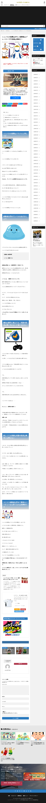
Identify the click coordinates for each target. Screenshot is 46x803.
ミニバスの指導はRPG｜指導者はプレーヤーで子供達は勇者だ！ (21, 30)
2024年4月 (37, 80)
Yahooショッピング (19, 611)
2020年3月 (37, 154)
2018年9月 (37, 211)
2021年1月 (37, 125)
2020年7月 (37, 141)
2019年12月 (37, 163)
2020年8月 (37, 138)
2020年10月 (37, 135)
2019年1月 (37, 198)
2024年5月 (37, 77)
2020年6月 (37, 144)
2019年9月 (37, 173)
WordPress (35, 799)
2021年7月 (37, 115)
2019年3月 (37, 192)
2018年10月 (37, 208)
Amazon (17, 609)
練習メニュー (17, 4)
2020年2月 (37, 157)
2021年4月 (37, 122)
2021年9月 (37, 112)
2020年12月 (37, 128)
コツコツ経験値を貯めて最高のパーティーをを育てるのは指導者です (15, 126)
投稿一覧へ (20, 663)
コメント (4, 684)
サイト (3, 706)
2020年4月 (37, 151)
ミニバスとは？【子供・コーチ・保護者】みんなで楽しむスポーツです (11, 578)
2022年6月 (37, 96)
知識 (2, 4)
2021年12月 (37, 106)
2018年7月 (37, 217)
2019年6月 (37, 182)
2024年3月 (37, 84)
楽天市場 (23, 609)
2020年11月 (37, 131)
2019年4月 (37, 189)
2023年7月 (37, 90)
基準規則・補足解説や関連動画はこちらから (12, 783)
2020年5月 (37, 147)
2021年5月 (37, 119)
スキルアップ (6, 4)
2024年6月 (37, 74)
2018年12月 (37, 201)
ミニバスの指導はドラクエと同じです (11, 115)
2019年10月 (37, 170)
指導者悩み (12, 4)
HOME (3, 30)
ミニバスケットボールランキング (38, 64)
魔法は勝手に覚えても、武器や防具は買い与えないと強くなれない (15, 120)
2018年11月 (37, 205)
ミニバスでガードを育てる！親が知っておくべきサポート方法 (7, 743)
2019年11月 (37, 166)
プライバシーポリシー (26, 4)
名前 (3, 696)
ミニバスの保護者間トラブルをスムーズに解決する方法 (22, 743)
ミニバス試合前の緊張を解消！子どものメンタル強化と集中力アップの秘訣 (37, 744)
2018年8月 (37, 214)
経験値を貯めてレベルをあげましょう (11, 117)
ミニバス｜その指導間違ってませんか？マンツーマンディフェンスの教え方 (7, 759)
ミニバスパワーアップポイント (27, 798)
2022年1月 (37, 103)
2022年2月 (37, 100)
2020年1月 (37, 160)
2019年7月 (37, 179)
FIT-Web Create (24, 799)
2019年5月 (37, 186)
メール (4, 701)
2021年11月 (37, 109)
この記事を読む (15, 97)
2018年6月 (37, 221)
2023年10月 (37, 87)
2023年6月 (37, 93)
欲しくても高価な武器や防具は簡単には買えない (13, 123)
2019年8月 (37, 176)
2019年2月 (37, 195)
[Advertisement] (23, 16)
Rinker (19, 603)
